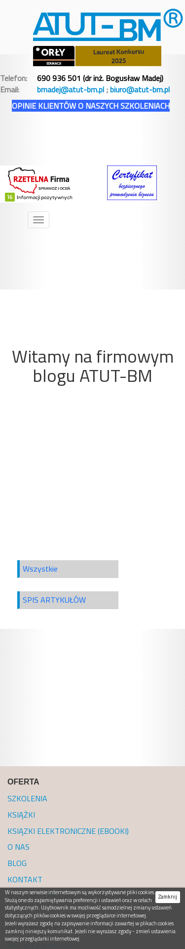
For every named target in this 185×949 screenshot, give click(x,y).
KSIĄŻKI (21, 815)
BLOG (17, 863)
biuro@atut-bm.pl (140, 89)
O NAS (18, 847)
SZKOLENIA (27, 798)
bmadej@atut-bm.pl (70, 89)
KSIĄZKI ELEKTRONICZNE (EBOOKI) (68, 831)
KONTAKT (24, 879)
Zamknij (167, 897)
